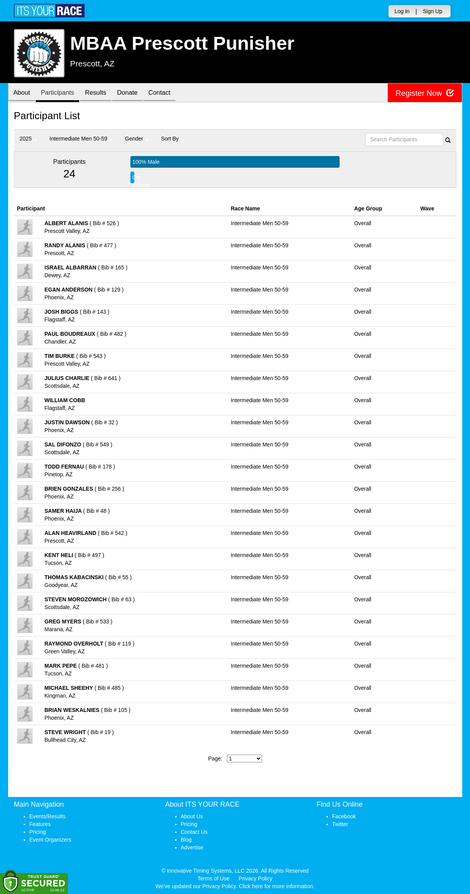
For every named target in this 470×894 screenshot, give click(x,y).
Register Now (424, 93)
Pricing (37, 832)
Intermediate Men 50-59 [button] (81, 138)
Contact (169, 93)
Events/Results (47, 816)
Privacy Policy (255, 878)
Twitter (340, 824)
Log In (401, 11)
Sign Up (432, 11)
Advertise (192, 847)
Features (40, 824)
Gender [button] (137, 138)
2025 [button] (28, 138)
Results (101, 93)
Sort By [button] (172, 138)
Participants (60, 93)
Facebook (344, 816)
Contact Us (194, 832)
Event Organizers (50, 840)
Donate (134, 93)
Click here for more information (276, 886)
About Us (192, 816)
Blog (186, 840)
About (22, 93)
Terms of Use (213, 878)
